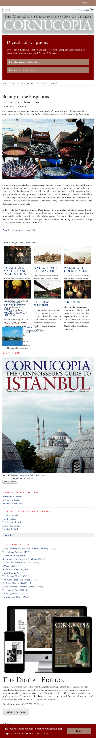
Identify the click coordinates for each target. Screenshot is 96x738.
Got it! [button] (79, 731)
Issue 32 (18, 83)
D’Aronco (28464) (10, 566)
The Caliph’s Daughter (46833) (16, 552)
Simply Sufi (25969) (11, 573)
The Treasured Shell (11, 522)
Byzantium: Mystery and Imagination (15, 271)
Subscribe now (15, 712)
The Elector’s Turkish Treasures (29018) (20, 562)
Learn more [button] (42, 732)
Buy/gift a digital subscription (23, 61)
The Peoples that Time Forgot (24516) (20, 579)
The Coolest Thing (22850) (14, 590)
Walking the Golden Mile (75, 269)
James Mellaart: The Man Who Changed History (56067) (29, 548)
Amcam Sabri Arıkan (12, 496)
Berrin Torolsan (27, 492)
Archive (7, 83)
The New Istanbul (41, 304)
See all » (8, 534)
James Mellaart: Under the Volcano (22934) (22, 586)
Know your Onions (11, 526)
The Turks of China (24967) (15, 576)
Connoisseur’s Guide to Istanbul (30, 475)
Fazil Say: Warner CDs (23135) (16, 583)
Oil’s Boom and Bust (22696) (15, 597)
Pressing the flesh (10, 529)
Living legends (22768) (13, 593)
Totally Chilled (9, 519)
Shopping (72, 302)
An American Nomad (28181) (16, 569)
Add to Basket (10, 482)
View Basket (83, 10)
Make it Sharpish (10, 515)
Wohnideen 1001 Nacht (13, 503)
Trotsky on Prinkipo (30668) (15, 555)
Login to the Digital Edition (22, 70)
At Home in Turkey (11, 500)
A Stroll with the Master (46, 269)
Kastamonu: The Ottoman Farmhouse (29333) (23, 559)
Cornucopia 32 (31, 242)
